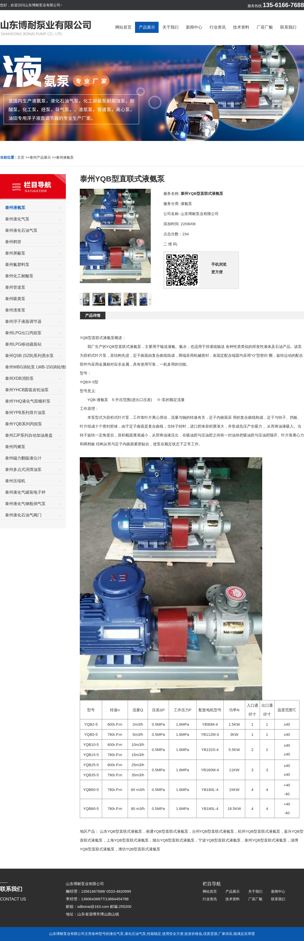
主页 (20, 157)
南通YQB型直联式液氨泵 (167, 831)
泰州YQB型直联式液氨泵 (265, 840)
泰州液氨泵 (65, 157)
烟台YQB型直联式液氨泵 (174, 840)
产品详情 (92, 315)
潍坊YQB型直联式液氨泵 (139, 849)
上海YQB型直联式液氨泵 (127, 840)
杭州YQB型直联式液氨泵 (259, 831)
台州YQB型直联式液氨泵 (213, 831)
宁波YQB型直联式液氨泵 (219, 840)
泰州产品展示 (40, 157)
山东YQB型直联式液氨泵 (121, 831)
